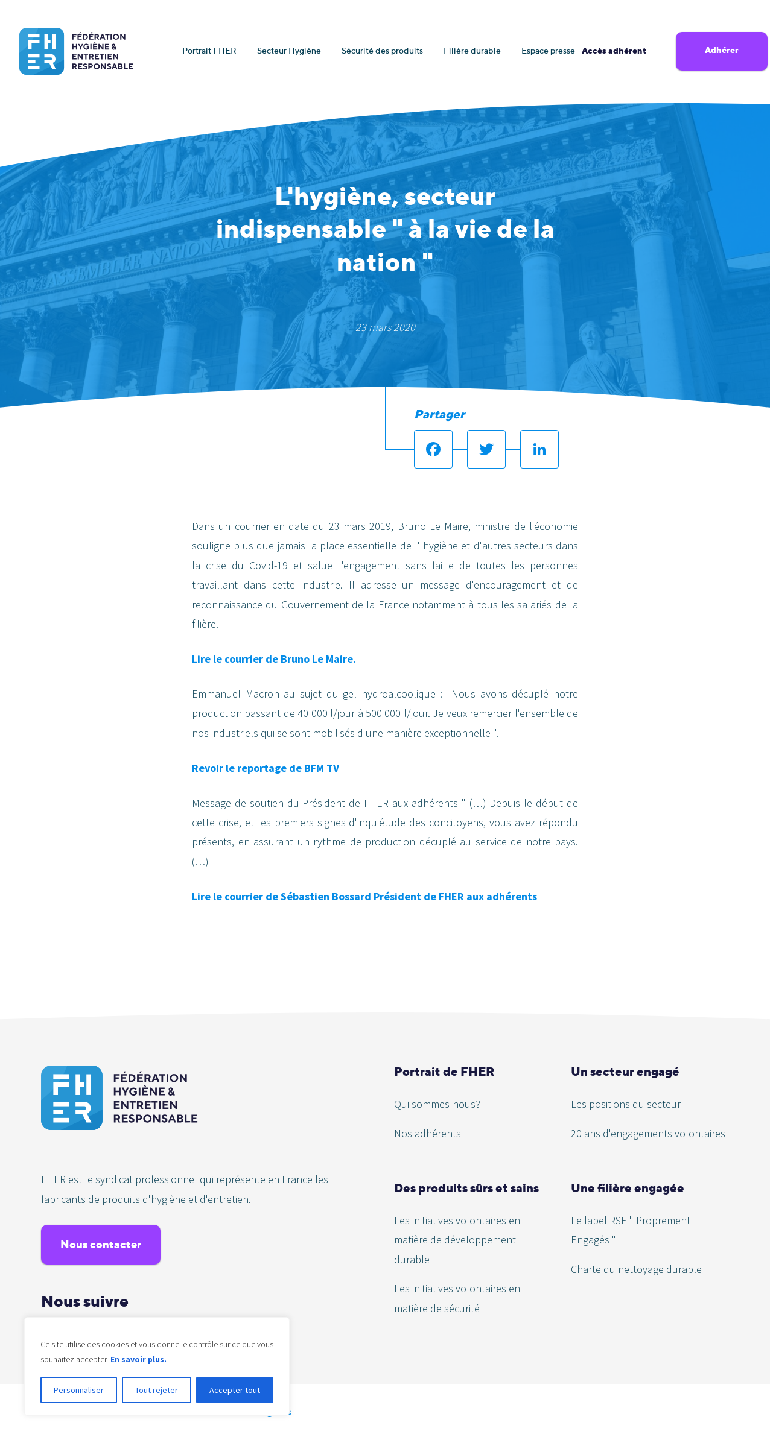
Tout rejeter (156, 1390)
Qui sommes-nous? (437, 1104)
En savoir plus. (138, 1359)
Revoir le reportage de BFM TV (265, 768)
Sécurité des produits (382, 50)
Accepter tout (234, 1390)
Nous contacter (100, 1244)
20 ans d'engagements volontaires (648, 1133)
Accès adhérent (614, 50)
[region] (157, 1366)
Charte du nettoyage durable (636, 1269)
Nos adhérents (427, 1133)
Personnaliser (79, 1390)
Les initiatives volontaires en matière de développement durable (457, 1239)
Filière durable (472, 50)
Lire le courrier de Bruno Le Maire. (274, 659)
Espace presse (548, 50)
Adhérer (722, 50)
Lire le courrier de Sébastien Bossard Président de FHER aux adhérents (364, 896)
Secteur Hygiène (289, 50)
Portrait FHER (209, 50)
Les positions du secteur (626, 1104)
